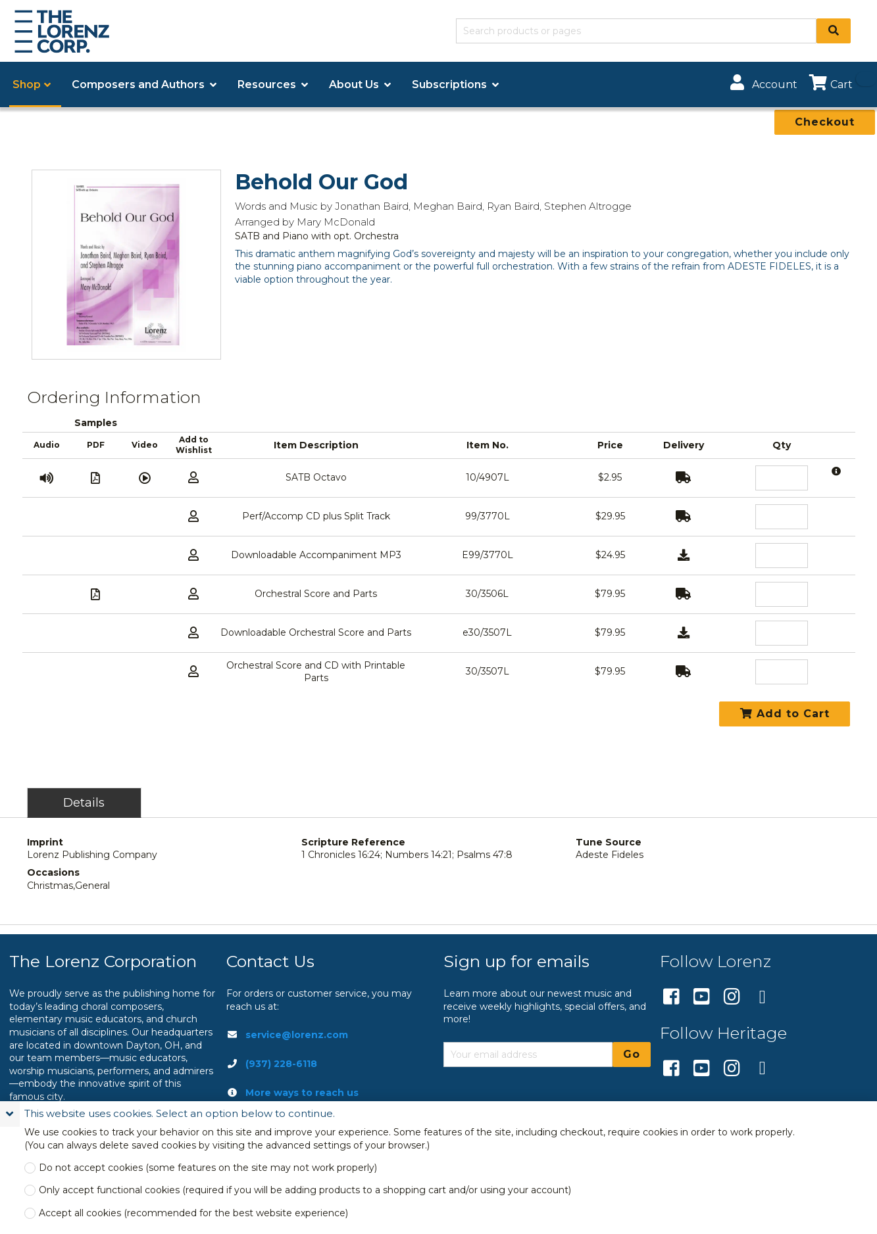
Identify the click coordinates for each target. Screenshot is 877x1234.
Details (84, 802)
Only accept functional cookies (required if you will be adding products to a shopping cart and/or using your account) (305, 1190)
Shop (27, 84)
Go (631, 1054)
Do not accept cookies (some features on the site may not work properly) (208, 1168)
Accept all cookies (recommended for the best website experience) (193, 1213)
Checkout (825, 122)
